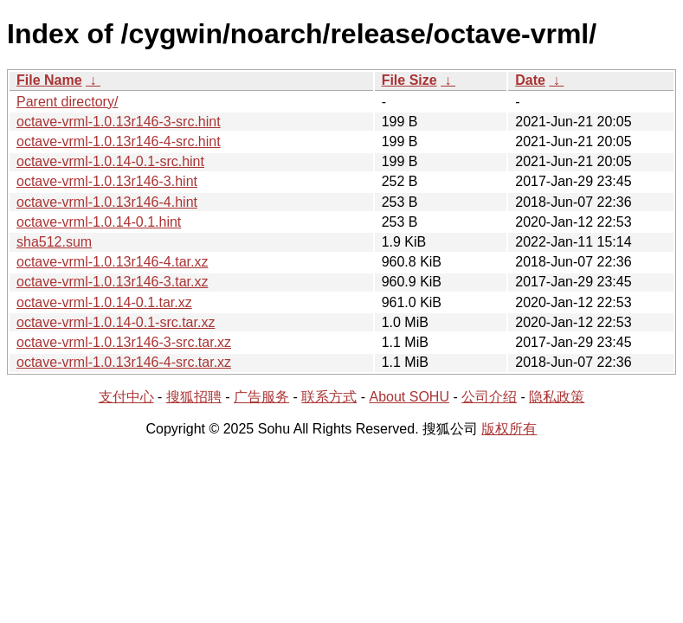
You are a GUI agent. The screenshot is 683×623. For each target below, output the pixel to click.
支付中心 (126, 396)
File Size (409, 80)
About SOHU (408, 396)
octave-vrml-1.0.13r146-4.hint (106, 202)
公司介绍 (489, 396)
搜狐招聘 (194, 396)
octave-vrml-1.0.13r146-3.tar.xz (112, 281)
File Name (49, 80)
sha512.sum (54, 241)
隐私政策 (556, 396)
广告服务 (261, 396)
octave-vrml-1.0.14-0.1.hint (98, 222)
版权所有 (509, 428)
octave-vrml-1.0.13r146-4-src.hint (118, 141)
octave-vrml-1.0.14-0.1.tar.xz (104, 302)
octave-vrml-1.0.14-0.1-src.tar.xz (115, 322)
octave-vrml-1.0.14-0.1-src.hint (110, 161)
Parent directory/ (67, 101)
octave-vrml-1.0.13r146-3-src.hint (118, 121)
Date (530, 80)
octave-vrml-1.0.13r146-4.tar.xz (112, 261)
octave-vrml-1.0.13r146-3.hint (106, 181)
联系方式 (329, 396)
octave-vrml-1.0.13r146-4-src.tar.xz (123, 362)
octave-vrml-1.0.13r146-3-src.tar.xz (123, 342)
